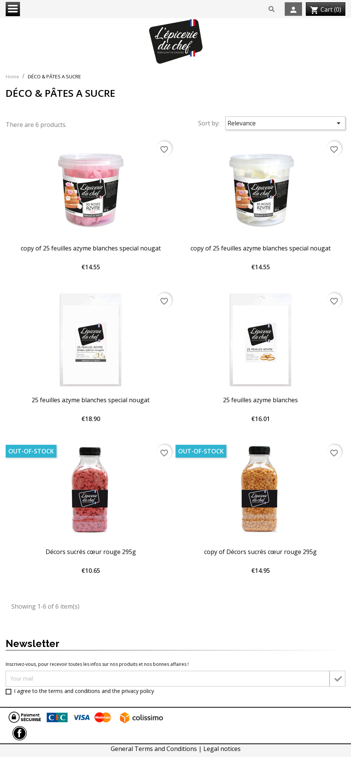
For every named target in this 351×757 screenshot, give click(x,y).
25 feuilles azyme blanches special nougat (91, 400)
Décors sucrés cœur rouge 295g (91, 552)
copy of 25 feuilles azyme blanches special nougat (91, 248)
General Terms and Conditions (154, 749)
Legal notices (222, 749)
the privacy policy (133, 690)
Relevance (285, 123)
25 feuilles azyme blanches (260, 400)
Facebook (20, 733)
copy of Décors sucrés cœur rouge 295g (260, 552)
